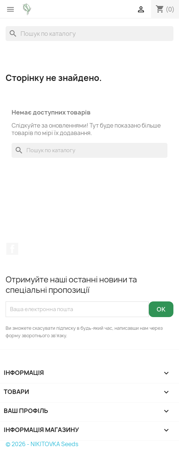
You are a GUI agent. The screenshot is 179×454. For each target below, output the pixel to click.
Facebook (12, 249)
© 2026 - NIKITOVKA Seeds (42, 444)
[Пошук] (89, 33)
